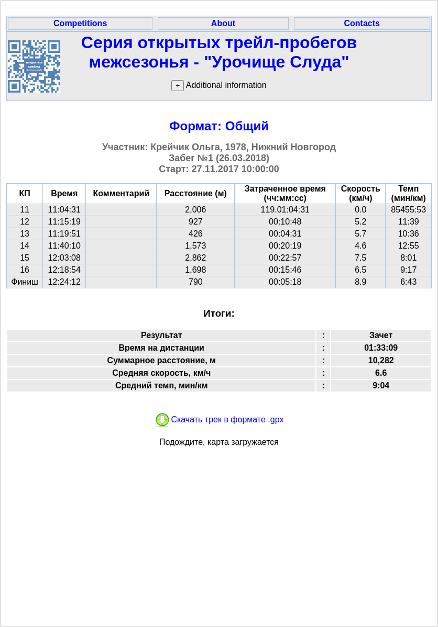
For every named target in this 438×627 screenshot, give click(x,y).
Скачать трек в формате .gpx (218, 419)
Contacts (362, 23)
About (223, 23)
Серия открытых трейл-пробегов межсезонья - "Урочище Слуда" (219, 52)
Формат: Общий (219, 126)
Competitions (80, 23)
